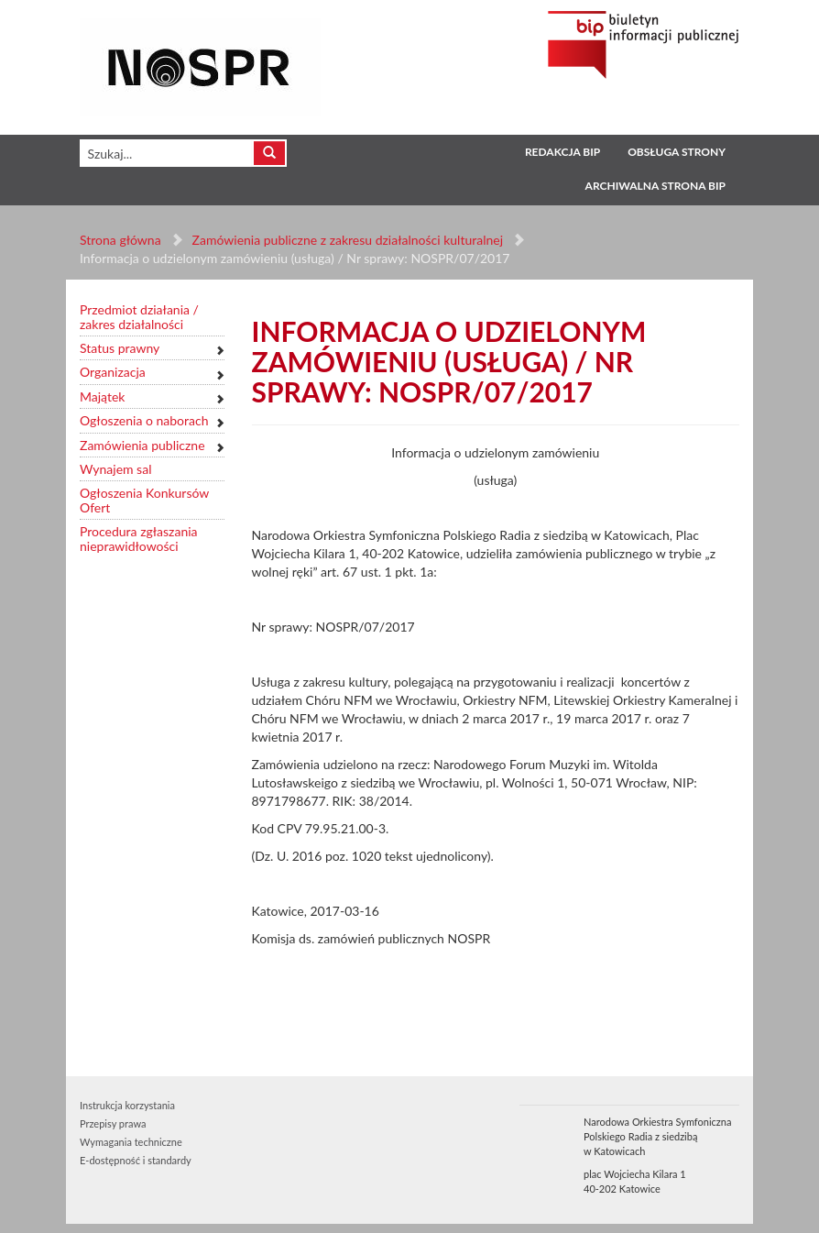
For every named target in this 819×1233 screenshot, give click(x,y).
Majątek (102, 396)
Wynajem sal (115, 469)
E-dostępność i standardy (135, 1160)
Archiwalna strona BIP (655, 186)
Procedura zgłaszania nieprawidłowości (139, 538)
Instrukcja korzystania (127, 1105)
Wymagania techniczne (131, 1142)
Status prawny (119, 348)
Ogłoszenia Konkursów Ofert (144, 500)
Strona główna (120, 240)
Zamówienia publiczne (142, 445)
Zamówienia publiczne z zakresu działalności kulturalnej (347, 240)
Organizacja (113, 372)
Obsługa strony (677, 152)
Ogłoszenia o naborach (144, 420)
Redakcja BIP (562, 152)
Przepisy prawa (113, 1123)
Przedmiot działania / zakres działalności (139, 317)
